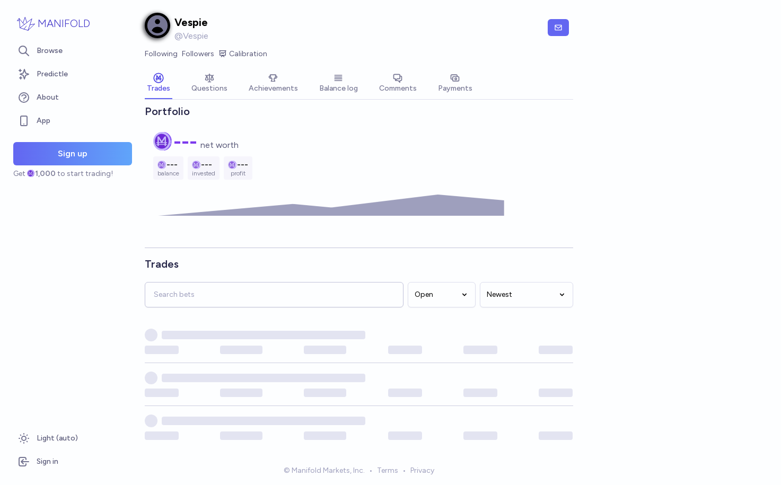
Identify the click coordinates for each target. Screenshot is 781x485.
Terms (387, 470)
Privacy (422, 470)
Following (161, 53)
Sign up (72, 153)
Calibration (242, 54)
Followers (198, 53)
